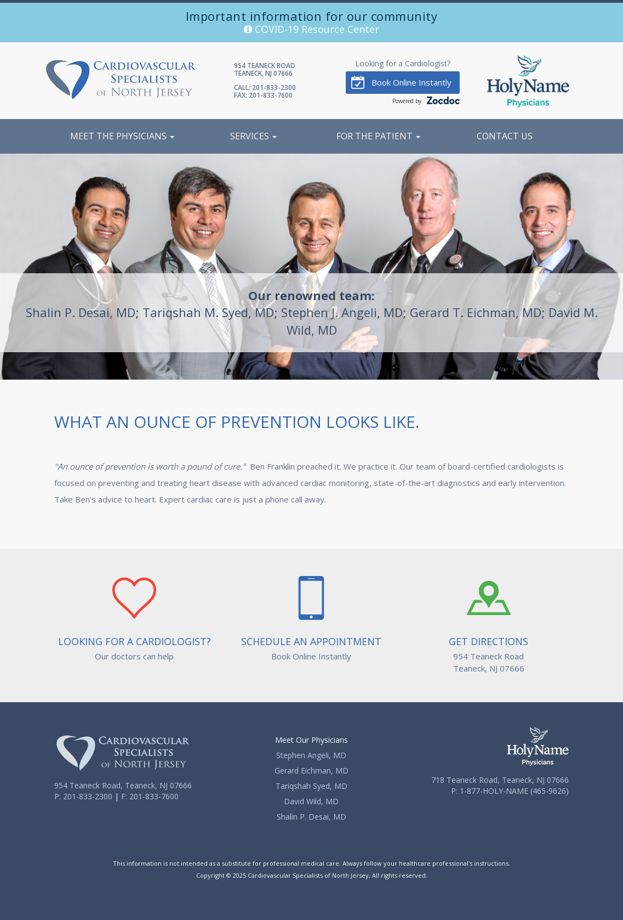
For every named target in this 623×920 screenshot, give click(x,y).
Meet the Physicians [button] (122, 136)
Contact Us (505, 136)
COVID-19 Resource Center (311, 29)
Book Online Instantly (401, 82)
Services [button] (253, 136)
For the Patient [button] (378, 136)
